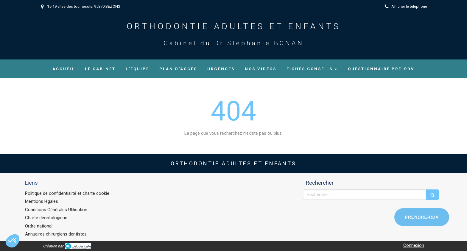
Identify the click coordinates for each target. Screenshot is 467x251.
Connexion (413, 245)
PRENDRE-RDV (422, 217)
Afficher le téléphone (409, 6)
